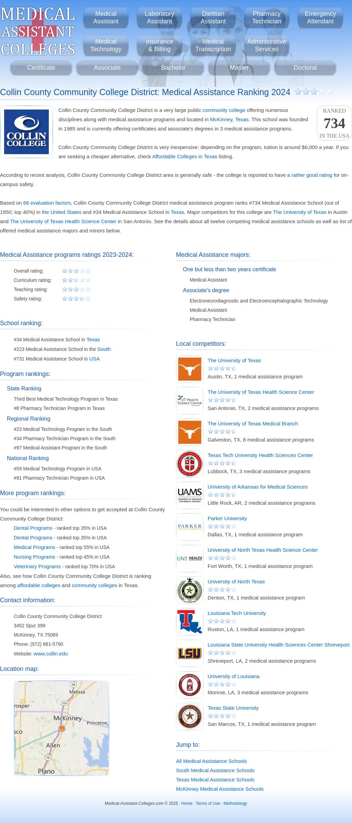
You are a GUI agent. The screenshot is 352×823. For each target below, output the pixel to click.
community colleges (94, 585)
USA (94, 359)
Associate (107, 67)
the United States (61, 212)
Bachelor (173, 67)
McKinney (221, 119)
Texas (242, 119)
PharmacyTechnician (266, 17)
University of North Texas (236, 581)
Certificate (41, 67)
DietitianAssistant (213, 17)
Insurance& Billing (159, 45)
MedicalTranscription (213, 45)
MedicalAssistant (105, 17)
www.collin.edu (51, 653)
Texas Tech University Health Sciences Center (260, 455)
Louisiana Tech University (237, 613)
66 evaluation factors (47, 203)
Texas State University (233, 708)
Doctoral (305, 67)
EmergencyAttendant (320, 17)
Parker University (227, 518)
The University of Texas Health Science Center (63, 221)
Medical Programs (34, 547)
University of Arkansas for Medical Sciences (258, 487)
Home (187, 803)
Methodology (235, 803)
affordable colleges (38, 585)
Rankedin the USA (334, 123)
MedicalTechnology (105, 45)
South (104, 349)
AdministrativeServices (266, 45)
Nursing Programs (34, 557)
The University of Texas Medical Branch (253, 423)
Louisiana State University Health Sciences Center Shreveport (279, 645)
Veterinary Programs (37, 566)
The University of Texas (300, 212)
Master (239, 67)
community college (223, 110)
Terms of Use (208, 803)
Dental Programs (33, 528)
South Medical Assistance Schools (215, 770)
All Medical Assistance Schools (211, 761)
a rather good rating (309, 175)
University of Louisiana (234, 676)
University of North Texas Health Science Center (263, 550)
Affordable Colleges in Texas (185, 156)
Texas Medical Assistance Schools (215, 779)
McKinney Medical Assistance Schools (220, 789)
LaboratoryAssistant (159, 17)
